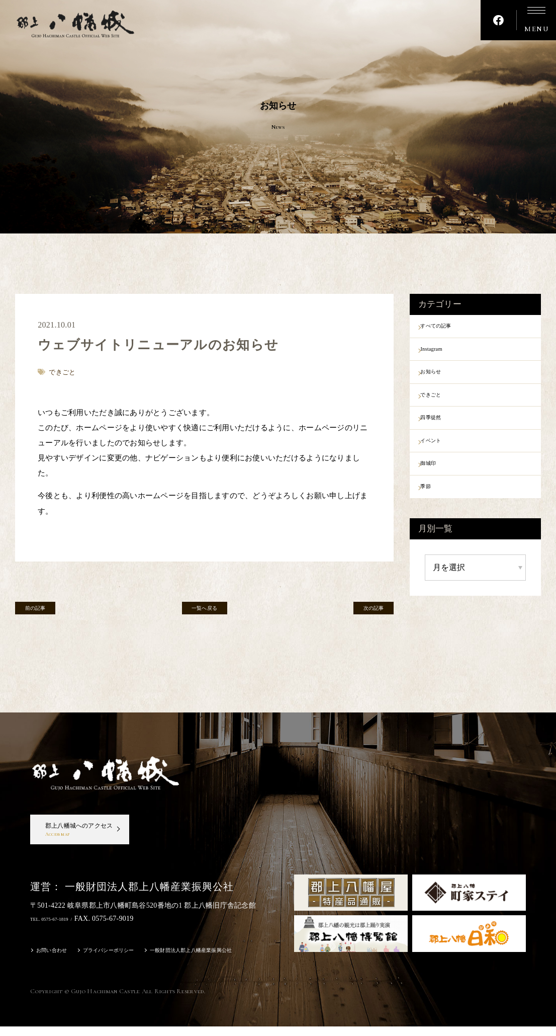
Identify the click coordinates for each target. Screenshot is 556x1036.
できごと (442, 406)
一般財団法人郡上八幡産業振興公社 (227, 961)
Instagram (443, 354)
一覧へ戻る (204, 611)
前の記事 (45, 611)
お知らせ (442, 380)
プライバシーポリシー (125, 961)
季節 (435, 511)
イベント (442, 459)
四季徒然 (442, 433)
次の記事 (363, 611)
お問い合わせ (56, 961)
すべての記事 (450, 328)
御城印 (438, 485)
